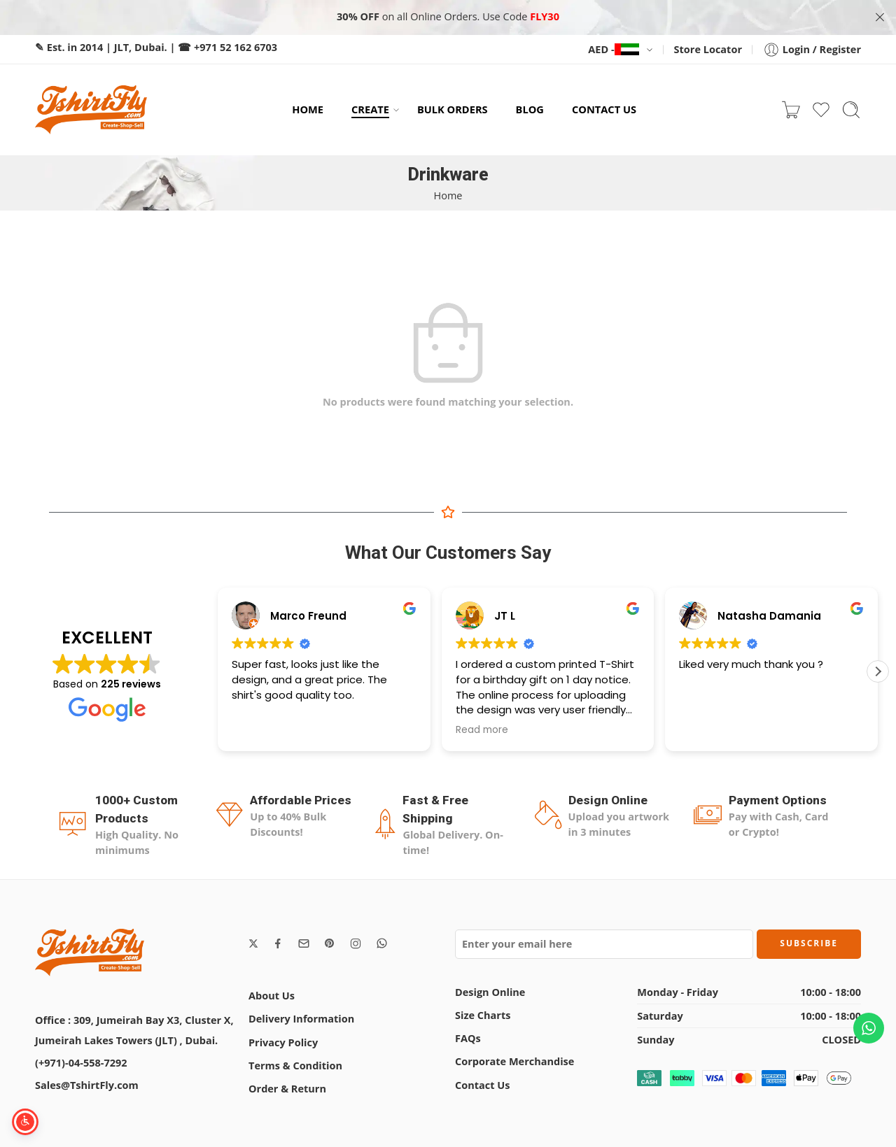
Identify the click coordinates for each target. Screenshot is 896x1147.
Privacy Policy (283, 1041)
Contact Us (482, 1084)
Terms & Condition (295, 1064)
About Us (271, 995)
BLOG (530, 109)
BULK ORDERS (452, 109)
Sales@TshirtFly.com (87, 1084)
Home (448, 194)
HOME (307, 109)
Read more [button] (482, 729)
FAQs (468, 1037)
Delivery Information (301, 1018)
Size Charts (482, 1014)
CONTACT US (604, 109)
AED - (613, 48)
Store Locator (708, 48)
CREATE (370, 109)
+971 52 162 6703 (235, 46)
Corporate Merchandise (514, 1061)
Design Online (490, 991)
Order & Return (287, 1088)
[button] (877, 670)
